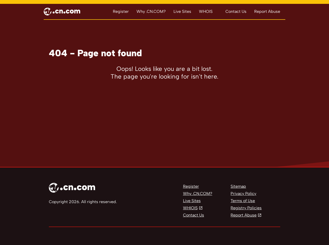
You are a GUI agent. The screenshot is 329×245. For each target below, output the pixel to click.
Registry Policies (246, 207)
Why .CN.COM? (151, 11)
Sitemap (238, 186)
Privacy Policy (243, 193)
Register (121, 11)
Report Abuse (267, 11)
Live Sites (182, 11)
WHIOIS (190, 207)
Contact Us (235, 11)
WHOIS (206, 11)
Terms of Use (243, 200)
